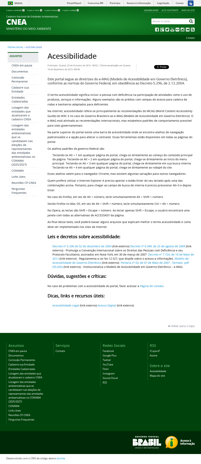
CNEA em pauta (22, 65)
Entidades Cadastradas (20, 99)
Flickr (106, 369)
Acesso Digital (107, 305)
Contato (190, 38)
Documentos (20, 71)
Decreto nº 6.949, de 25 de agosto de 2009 (157, 246)
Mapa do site (188, 10)
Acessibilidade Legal (65, 305)
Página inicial (15, 47)
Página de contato (152, 286)
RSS (105, 382)
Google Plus (109, 355)
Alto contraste (170, 10)
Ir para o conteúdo (15, 10)
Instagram (109, 373)
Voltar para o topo (181, 326)
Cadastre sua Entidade (20, 89)
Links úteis (19, 177)
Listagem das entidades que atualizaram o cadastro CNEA (21, 113)
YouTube (108, 364)
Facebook (108, 351)
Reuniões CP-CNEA (24, 183)
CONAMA (18, 170)
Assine (153, 355)
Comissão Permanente (20, 79)
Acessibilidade (151, 10)
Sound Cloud (110, 378)
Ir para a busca (52, 10)
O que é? (155, 351)
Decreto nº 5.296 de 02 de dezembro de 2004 (82, 246)
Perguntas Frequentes (19, 191)
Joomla (61, 458)
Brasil (19, 3)
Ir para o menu (35, 10)
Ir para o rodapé (70, 10)
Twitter (107, 360)
